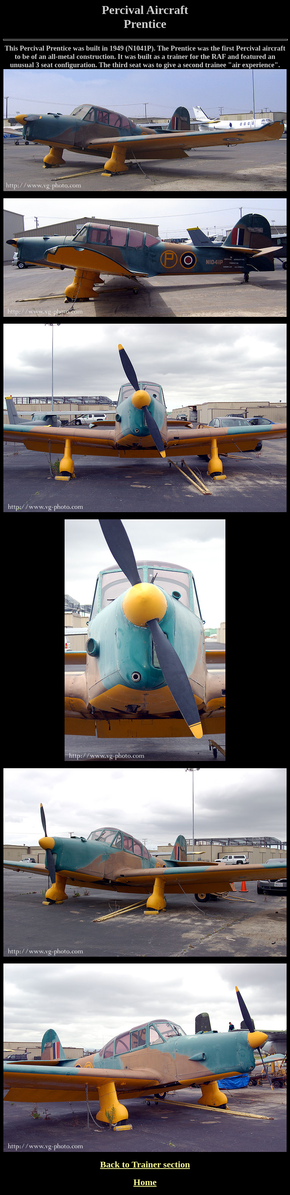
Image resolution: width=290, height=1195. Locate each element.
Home (144, 1182)
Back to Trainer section (145, 1164)
